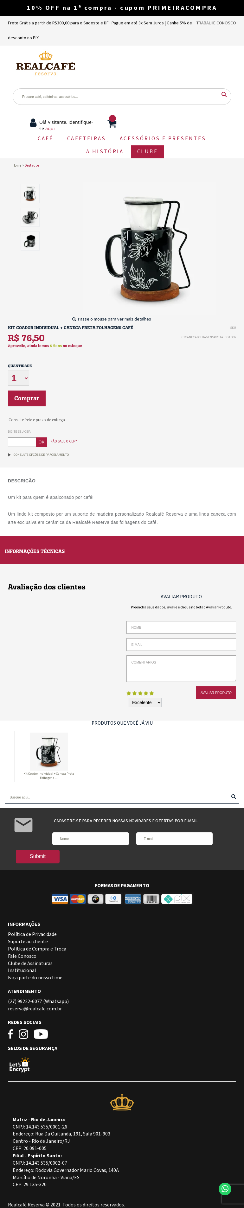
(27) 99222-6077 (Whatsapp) (38, 1001)
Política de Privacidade (32, 934)
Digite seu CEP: (19, 431)
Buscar (233, 796)
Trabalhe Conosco (216, 23)
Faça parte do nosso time (35, 978)
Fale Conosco (22, 956)
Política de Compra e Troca (37, 949)
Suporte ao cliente (28, 941)
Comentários (181, 668)
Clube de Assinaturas (30, 963)
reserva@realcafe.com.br (35, 1009)
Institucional (22, 970)
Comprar (26, 398)
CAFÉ (46, 138)
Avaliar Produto (216, 693)
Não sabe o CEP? (63, 441)
